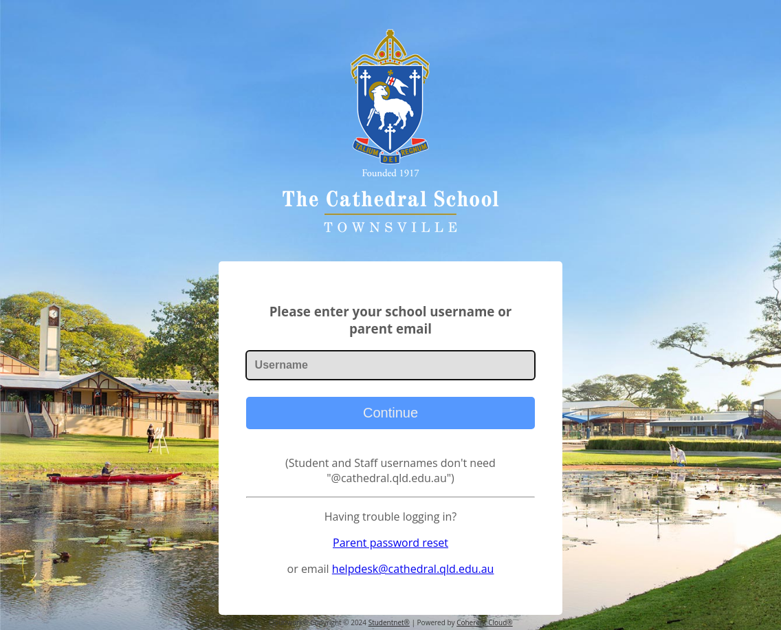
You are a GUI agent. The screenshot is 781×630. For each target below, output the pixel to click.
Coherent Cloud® (484, 622)
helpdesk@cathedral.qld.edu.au (413, 568)
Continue (390, 412)
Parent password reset (390, 542)
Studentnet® (389, 622)
